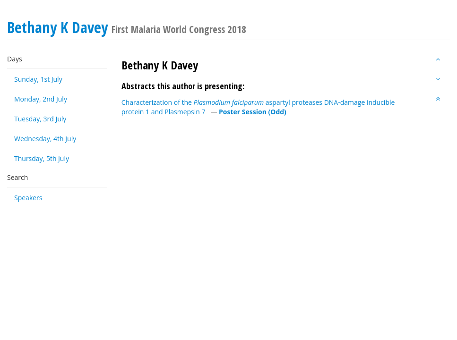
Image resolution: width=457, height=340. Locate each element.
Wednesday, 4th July (45, 138)
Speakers (28, 197)
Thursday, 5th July (41, 158)
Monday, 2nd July (40, 98)
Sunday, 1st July (38, 79)
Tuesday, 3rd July (40, 118)
